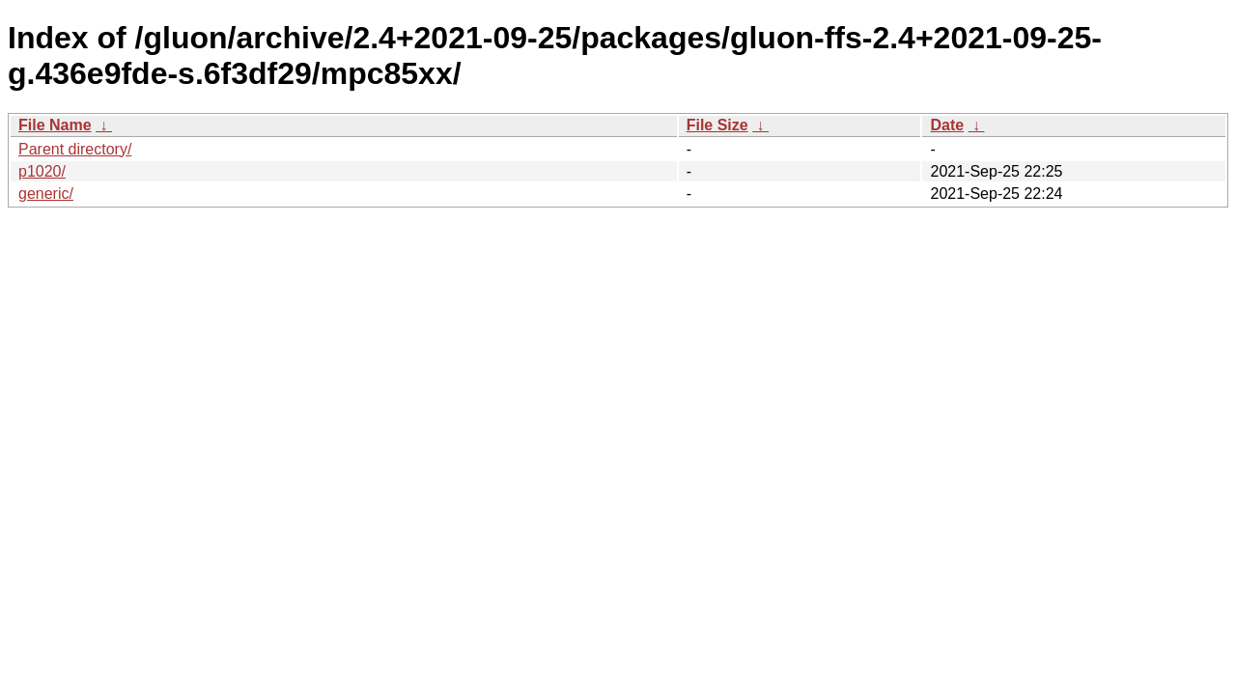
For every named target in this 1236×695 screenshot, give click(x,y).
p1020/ (42, 171)
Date (947, 125)
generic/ (45, 193)
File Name (55, 125)
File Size (717, 125)
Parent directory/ (74, 149)
